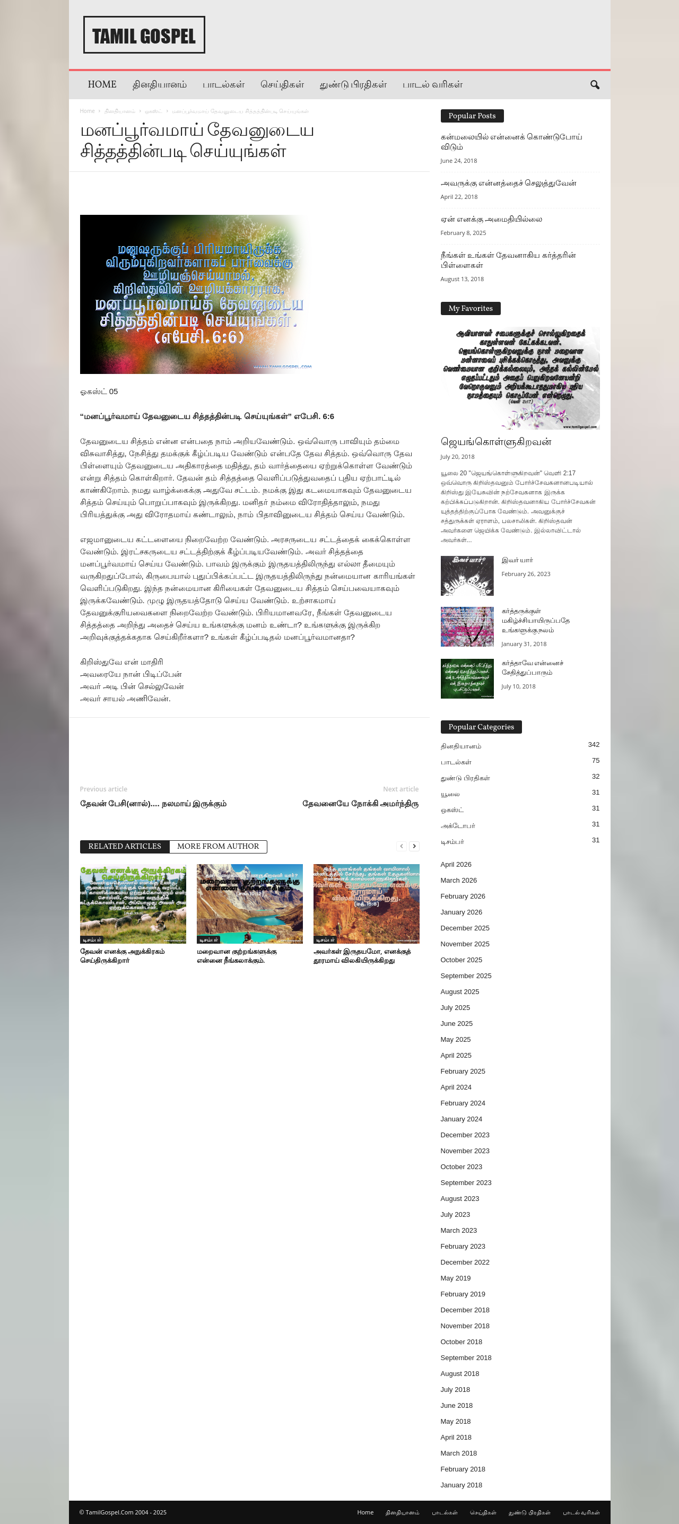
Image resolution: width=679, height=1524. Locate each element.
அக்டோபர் (458, 826)
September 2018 (466, 1358)
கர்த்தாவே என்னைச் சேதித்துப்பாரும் (533, 668)
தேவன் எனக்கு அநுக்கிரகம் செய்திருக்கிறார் (122, 955)
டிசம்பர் (92, 939)
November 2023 (465, 1151)
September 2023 (466, 1183)
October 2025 (462, 960)
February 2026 (463, 896)
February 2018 (463, 1469)
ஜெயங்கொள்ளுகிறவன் (496, 442)
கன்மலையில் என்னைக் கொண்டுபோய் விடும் (512, 142)
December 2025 (465, 928)
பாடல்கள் (224, 85)
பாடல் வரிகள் (433, 85)
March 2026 (459, 880)
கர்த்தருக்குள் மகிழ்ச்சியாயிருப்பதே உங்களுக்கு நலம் (536, 621)
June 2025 (457, 1023)
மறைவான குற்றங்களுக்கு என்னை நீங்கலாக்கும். (236, 955)
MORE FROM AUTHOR (218, 846)
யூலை (450, 794)
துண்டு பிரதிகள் (353, 85)
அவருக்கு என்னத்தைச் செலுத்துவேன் (509, 183)
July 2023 (456, 1214)
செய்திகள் (282, 85)
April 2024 (456, 1087)
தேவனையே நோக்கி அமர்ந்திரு (360, 803)
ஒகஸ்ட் (153, 111)
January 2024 (462, 1119)
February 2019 (463, 1294)
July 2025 (456, 1008)
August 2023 (460, 1199)
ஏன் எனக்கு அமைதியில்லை (492, 219)
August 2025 (460, 992)
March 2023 (459, 1230)
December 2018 (465, 1310)
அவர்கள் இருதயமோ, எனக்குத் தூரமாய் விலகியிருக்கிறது (362, 955)
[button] (594, 85)
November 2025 (465, 944)
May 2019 (456, 1278)
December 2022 (465, 1262)
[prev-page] (401, 845)
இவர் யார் (518, 560)
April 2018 (456, 1437)
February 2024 (463, 1103)
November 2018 (465, 1326)
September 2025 (466, 976)
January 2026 (462, 912)
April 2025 (456, 1055)
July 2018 (456, 1390)
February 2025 (463, 1071)
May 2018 (456, 1421)
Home (102, 85)
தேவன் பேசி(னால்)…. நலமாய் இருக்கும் (153, 803)
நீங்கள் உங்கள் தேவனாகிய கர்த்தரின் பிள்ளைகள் (508, 260)
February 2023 (463, 1246)
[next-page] (414, 845)
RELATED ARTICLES (125, 846)
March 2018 (459, 1453)
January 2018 (462, 1485)
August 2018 (460, 1374)
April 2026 (456, 864)
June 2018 (457, 1405)
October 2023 (462, 1167)
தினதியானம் (160, 85)
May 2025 (456, 1039)
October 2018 (462, 1342)
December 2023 (465, 1135)
